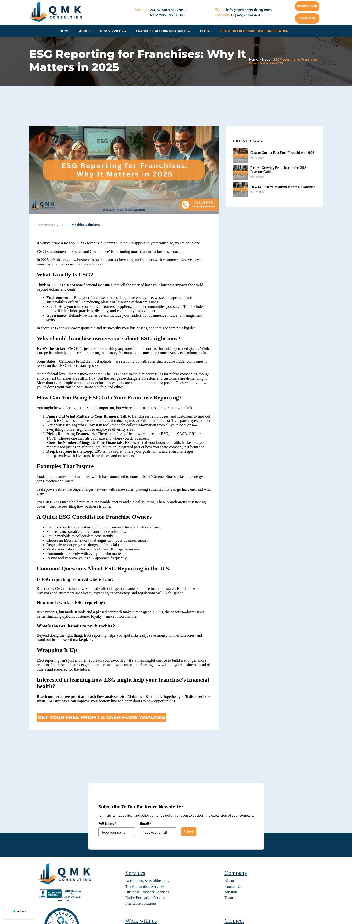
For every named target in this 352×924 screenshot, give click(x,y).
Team (228, 898)
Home (64, 31)
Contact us (307, 18)
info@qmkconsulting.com (249, 10)
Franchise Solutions (85, 225)
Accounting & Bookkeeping (147, 881)
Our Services (111, 31)
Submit (188, 831)
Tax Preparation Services (145, 886)
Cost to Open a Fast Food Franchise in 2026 (282, 152)
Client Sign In (307, 6)
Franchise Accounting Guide (161, 31)
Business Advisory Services (147, 892)
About (84, 31)
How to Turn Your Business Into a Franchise (282, 187)
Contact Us (233, 886)
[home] (56, 12)
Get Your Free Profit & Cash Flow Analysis (101, 717)
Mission (230, 892)
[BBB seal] (61, 902)
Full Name (107, 823)
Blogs (205, 31)
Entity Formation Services (145, 898)
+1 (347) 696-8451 (245, 15)
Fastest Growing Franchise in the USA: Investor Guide (279, 170)
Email (145, 823)
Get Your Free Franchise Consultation (254, 31)
